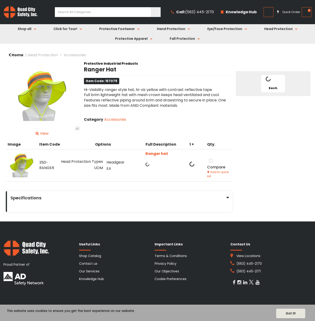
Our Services (89, 271)
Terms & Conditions (171, 256)
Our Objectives (167, 271)
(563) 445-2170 (192, 12)
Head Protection (278, 29)
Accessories (75, 55)
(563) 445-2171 (248, 271)
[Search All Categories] (108, 12)
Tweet (273, 101)
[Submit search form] (156, 12)
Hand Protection (171, 29)
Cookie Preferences (170, 279)
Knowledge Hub (91, 279)
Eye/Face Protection (224, 29)
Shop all (24, 29)
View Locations (248, 256)
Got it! (291, 313)
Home (15, 55)
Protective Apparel (131, 38)
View (42, 133)
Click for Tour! (65, 29)
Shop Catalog (90, 256)
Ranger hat (157, 153)
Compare (216, 163)
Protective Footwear (117, 29)
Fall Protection (182, 38)
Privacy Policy (165, 263)
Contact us (88, 263)
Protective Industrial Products (111, 63)
